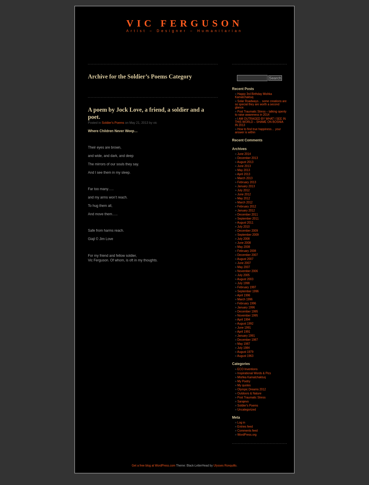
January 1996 (246, 307)
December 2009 (247, 230)
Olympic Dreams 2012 (251, 389)
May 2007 (243, 267)
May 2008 (243, 246)
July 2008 (243, 238)
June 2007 (244, 263)
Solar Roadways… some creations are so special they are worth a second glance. (261, 104)
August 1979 (245, 351)
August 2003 (245, 279)
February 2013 (246, 182)
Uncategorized (246, 409)
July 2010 (243, 226)
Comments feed (247, 430)
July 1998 (243, 283)
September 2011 (248, 218)
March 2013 (245, 178)
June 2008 (244, 242)
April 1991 (243, 331)
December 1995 (247, 311)
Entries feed (245, 426)
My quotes (244, 385)
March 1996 (245, 299)
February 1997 (246, 287)
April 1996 (243, 295)
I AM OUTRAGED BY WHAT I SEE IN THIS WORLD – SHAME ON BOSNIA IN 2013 (260, 122)
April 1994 (243, 319)
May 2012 (243, 198)
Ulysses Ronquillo (225, 465)
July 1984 (243, 347)
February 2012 (246, 206)
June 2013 (244, 166)
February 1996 (246, 303)
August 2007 (245, 259)
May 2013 (243, 170)
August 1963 (245, 355)
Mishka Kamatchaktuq (251, 377)
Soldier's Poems (113, 122)
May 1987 (243, 343)
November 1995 (247, 315)
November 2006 (247, 271)
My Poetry (243, 381)
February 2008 (246, 250)
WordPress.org (247, 434)
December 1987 (247, 339)
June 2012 (244, 194)
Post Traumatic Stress (251, 397)
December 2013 (247, 158)
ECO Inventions (247, 369)
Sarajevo (242, 401)
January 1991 (246, 335)
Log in (241, 422)
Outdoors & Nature (249, 393)
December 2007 (247, 254)
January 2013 (246, 186)
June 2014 (244, 154)
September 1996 (248, 291)
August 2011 (245, 222)
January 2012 (246, 210)
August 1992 (245, 323)
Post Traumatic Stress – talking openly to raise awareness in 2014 (260, 113)
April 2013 (243, 174)
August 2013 (245, 162)
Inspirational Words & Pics (254, 373)
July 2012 (243, 190)
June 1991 (244, 327)
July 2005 (243, 275)
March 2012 (245, 202)
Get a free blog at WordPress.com (153, 465)
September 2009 (248, 234)
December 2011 (247, 214)
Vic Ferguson (184, 23)
